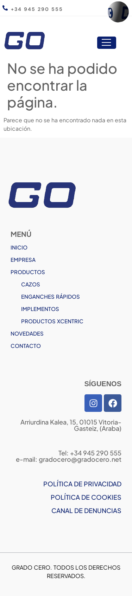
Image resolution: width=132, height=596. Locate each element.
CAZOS (30, 284)
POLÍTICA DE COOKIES (86, 497)
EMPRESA (23, 259)
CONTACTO (26, 345)
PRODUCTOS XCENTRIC (52, 321)
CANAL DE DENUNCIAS (86, 510)
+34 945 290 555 (37, 9)
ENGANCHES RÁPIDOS (50, 296)
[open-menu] (106, 43)
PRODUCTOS (28, 271)
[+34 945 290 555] (5, 8)
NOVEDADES (27, 333)
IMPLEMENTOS (40, 308)
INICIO (19, 247)
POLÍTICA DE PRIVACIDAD (82, 484)
